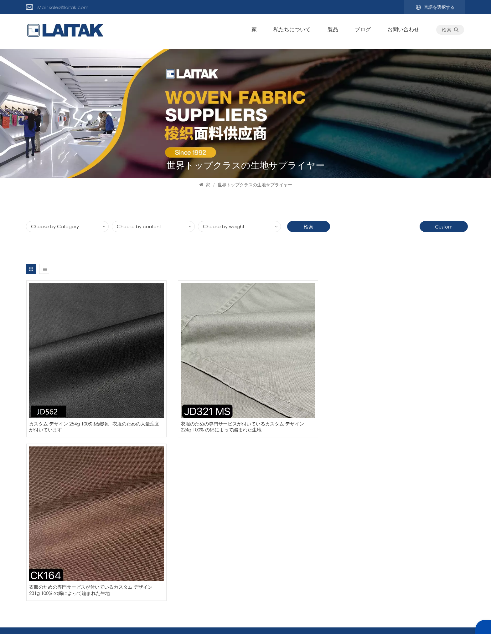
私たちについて (293, 31)
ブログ (364, 31)
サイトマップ (101, 505)
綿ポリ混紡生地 (415, 516)
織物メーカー (413, 493)
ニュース (35, 505)
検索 (451, 31)
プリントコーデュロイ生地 (427, 505)
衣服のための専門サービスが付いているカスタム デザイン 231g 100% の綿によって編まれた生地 (301, 393)
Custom (444, 226)
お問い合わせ (405, 31)
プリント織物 (413, 538)
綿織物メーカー (415, 527)
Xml (324, 621)
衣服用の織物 (413, 482)
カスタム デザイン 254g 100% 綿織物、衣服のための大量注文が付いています (77, 390)
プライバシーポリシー (294, 621)
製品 (333, 31)
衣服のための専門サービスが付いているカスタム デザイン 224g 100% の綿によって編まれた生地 (189, 393)
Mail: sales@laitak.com (62, 7)
